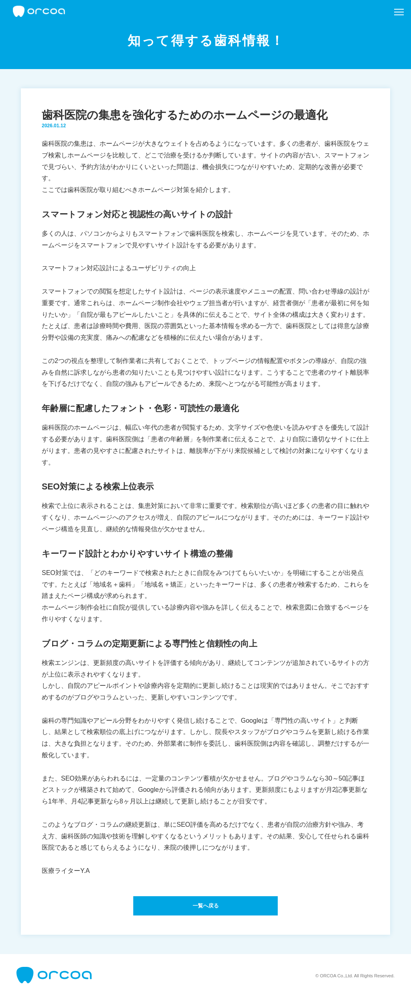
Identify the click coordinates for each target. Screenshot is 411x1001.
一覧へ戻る (205, 907)
